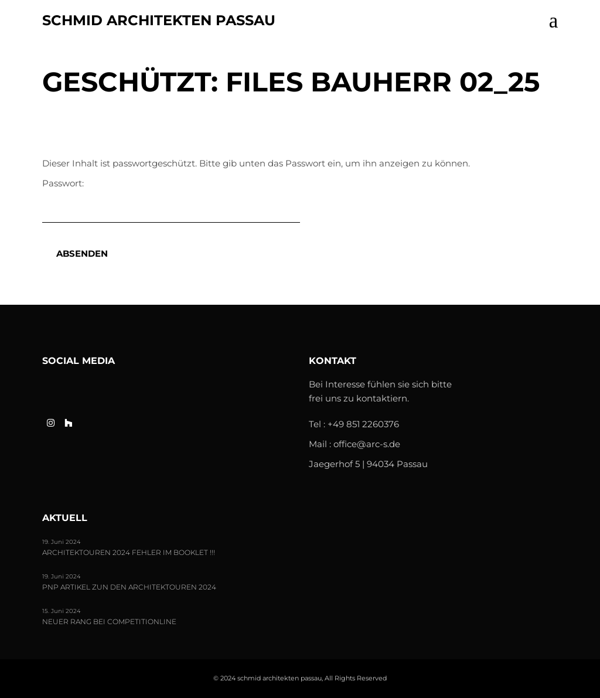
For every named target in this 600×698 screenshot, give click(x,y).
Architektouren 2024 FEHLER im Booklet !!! (128, 552)
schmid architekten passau (158, 20)
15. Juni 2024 (61, 611)
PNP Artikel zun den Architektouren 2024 (129, 587)
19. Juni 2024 (61, 542)
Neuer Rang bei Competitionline (109, 621)
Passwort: (171, 200)
